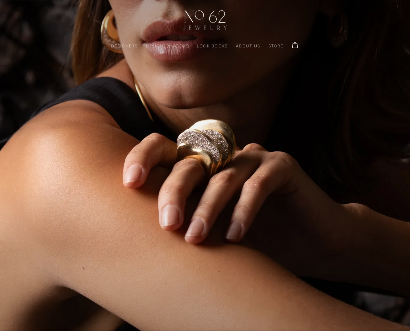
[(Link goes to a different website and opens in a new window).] (205, 165)
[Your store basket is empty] (295, 46)
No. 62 (205, 20)
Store (276, 46)
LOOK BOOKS (212, 46)
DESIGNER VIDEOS (167, 46)
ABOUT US (248, 46)
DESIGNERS (124, 46)
